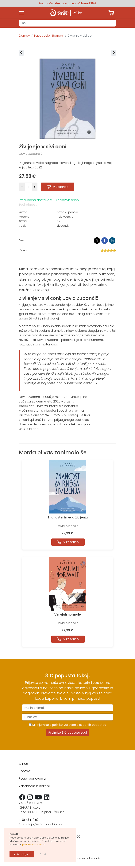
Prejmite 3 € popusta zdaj (67, 732)
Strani (23, 221)
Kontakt (24, 771)
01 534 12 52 (30, 820)
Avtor (23, 212)
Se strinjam (23, 854)
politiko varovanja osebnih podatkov (79, 725)
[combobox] (67, 23)
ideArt (98, 858)
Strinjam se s (67, 725)
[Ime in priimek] (67, 707)
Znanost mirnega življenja (68, 517)
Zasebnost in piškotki (34, 786)
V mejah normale (67, 614)
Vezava (24, 217)
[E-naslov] (67, 717)
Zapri (43, 854)
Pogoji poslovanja (32, 778)
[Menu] (21, 13)
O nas (23, 763)
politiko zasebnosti (33, 844)
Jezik (22, 226)
